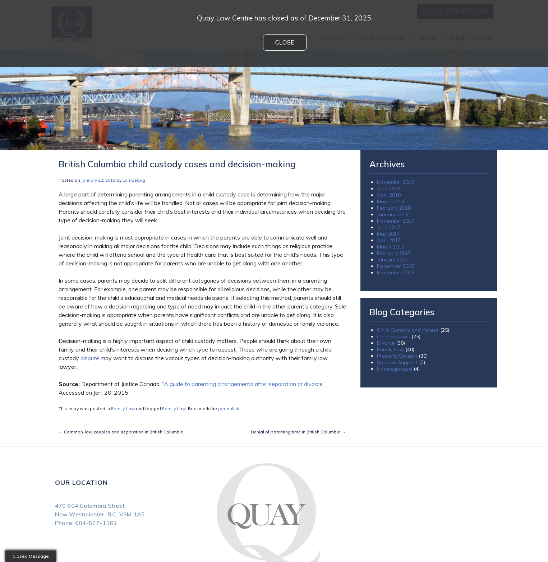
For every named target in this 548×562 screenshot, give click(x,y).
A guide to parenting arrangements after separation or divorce (243, 383)
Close (284, 43)
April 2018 (389, 195)
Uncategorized (394, 369)
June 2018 (388, 188)
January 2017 (392, 259)
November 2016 (395, 272)
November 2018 (395, 182)
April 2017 (389, 240)
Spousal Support (397, 362)
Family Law (123, 408)
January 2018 (392, 214)
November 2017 (395, 221)
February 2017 (394, 253)
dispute (89, 358)
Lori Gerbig (134, 180)
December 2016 (395, 266)
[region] (274, 100)
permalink (228, 408)
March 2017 (390, 246)
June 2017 (388, 227)
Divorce (386, 343)
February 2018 (394, 208)
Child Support (393, 336)
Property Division (397, 356)
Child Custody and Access (408, 330)
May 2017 (388, 234)
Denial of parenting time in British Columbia (298, 432)
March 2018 (390, 201)
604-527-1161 (96, 522)
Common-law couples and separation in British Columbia (121, 432)
